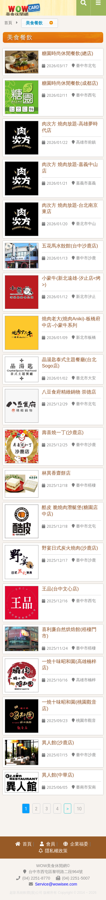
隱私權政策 (53, 850)
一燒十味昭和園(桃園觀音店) (69, 705)
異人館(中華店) (58, 775)
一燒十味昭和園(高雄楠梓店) (69, 665)
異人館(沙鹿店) (58, 742)
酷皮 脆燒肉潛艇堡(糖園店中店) (70, 511)
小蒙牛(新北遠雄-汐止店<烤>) (71, 281)
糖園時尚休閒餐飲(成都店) (70, 83)
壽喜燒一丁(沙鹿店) (62, 432)
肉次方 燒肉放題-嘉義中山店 (70, 168)
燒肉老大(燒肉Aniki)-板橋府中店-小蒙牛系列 (71, 322)
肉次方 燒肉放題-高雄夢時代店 (70, 127)
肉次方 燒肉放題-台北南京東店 (70, 209)
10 (79, 808)
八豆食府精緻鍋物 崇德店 (69, 392)
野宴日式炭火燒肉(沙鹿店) (70, 548)
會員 (47, 844)
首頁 (8, 23)
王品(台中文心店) (60, 589)
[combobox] (39, 23)
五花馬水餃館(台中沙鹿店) (70, 246)
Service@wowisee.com (56, 884)
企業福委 (75, 844)
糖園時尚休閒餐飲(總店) (67, 53)
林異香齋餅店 (56, 473)
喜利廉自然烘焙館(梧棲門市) (69, 633)
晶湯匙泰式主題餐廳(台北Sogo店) (69, 363)
